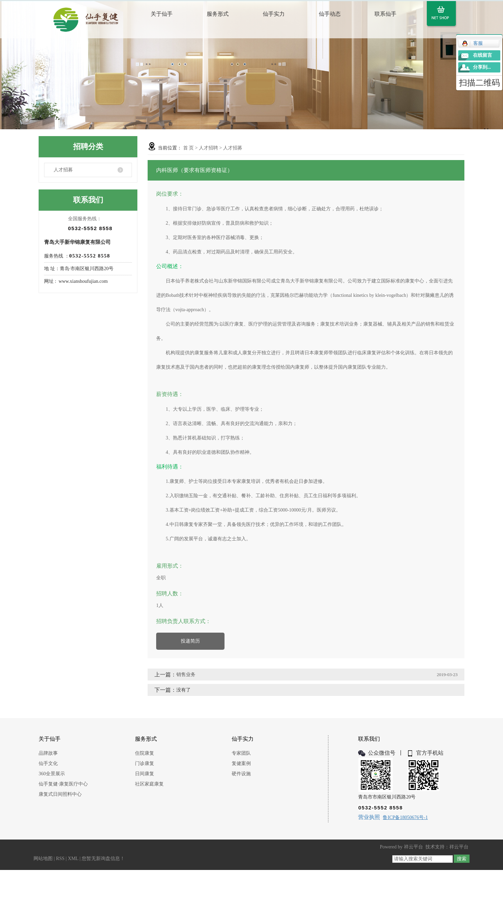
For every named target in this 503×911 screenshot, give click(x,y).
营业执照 (369, 817)
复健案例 (241, 763)
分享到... (482, 67)
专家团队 (241, 753)
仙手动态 (330, 14)
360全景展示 (52, 773)
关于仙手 (162, 14)
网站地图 (43, 858)
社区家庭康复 (149, 784)
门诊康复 (144, 763)
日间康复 (144, 773)
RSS (60, 858)
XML (73, 858)
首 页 (188, 147)
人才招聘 (208, 147)
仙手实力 (274, 14)
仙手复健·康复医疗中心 (63, 784)
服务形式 (218, 14)
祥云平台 (413, 846)
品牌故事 (48, 753)
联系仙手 (385, 14)
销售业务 (185, 674)
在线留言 (482, 55)
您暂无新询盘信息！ (103, 858)
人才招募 (63, 169)
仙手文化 (48, 763)
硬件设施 (241, 773)
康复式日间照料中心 (60, 794)
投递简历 (190, 641)
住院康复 (144, 753)
